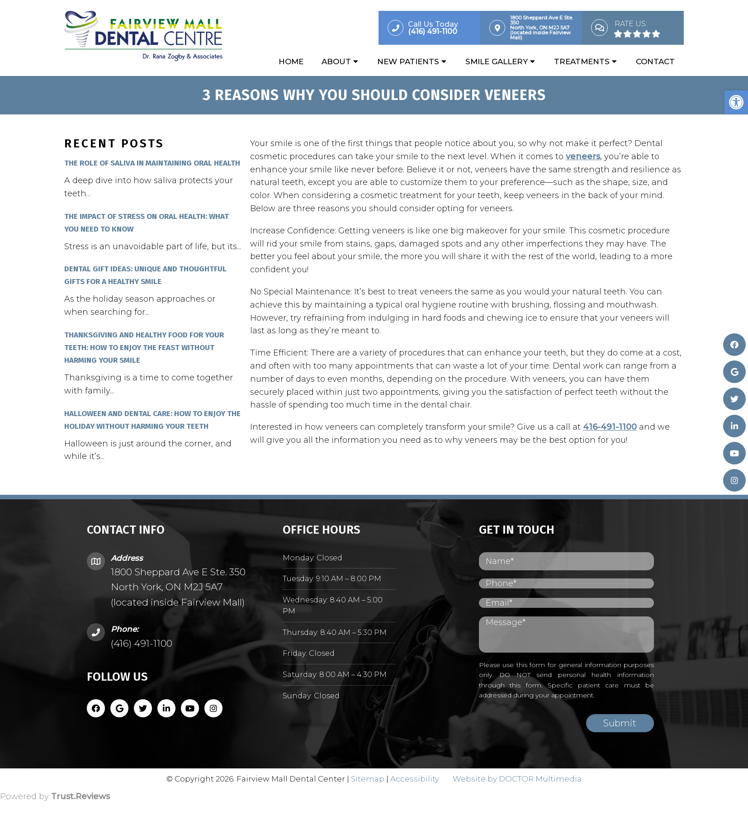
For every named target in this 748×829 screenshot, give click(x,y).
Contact (655, 61)
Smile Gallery (496, 61)
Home (291, 61)
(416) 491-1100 (141, 643)
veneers (583, 157)
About (336, 61)
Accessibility (414, 779)
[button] (736, 102)
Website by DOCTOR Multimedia (517, 779)
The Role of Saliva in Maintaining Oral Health (152, 163)
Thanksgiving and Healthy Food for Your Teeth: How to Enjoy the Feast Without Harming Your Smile (144, 348)
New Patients (408, 61)
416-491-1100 (610, 427)
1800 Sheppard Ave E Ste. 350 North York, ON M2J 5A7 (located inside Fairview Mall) (178, 587)
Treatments (582, 61)
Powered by (55, 797)
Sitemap (367, 779)
